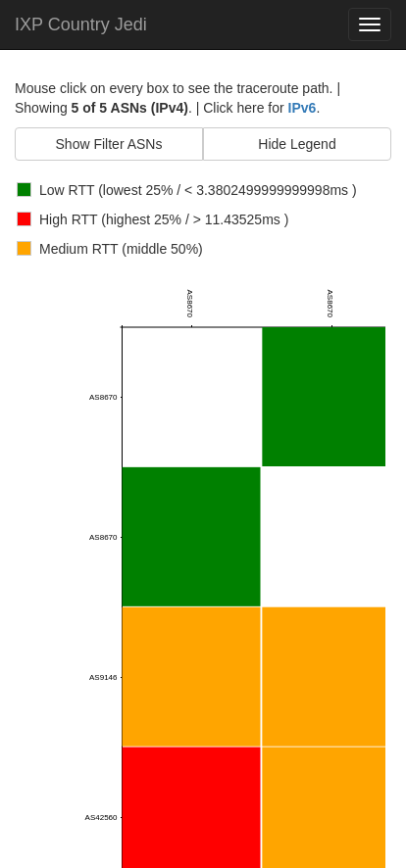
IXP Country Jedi (81, 24)
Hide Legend (296, 144)
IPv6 (302, 108)
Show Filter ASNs (109, 144)
